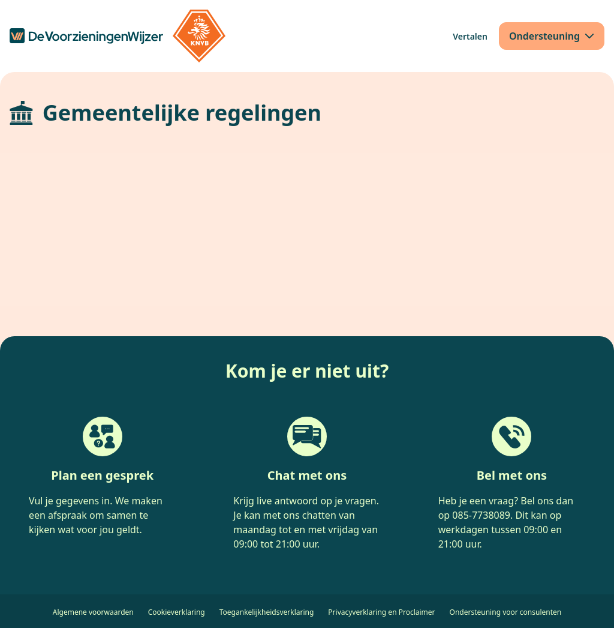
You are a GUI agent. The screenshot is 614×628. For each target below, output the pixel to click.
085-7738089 (481, 515)
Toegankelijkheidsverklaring (266, 612)
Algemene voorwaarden (93, 612)
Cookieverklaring (176, 612)
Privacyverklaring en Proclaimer (381, 612)
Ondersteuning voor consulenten (506, 612)
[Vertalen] (470, 36)
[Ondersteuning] (551, 36)
